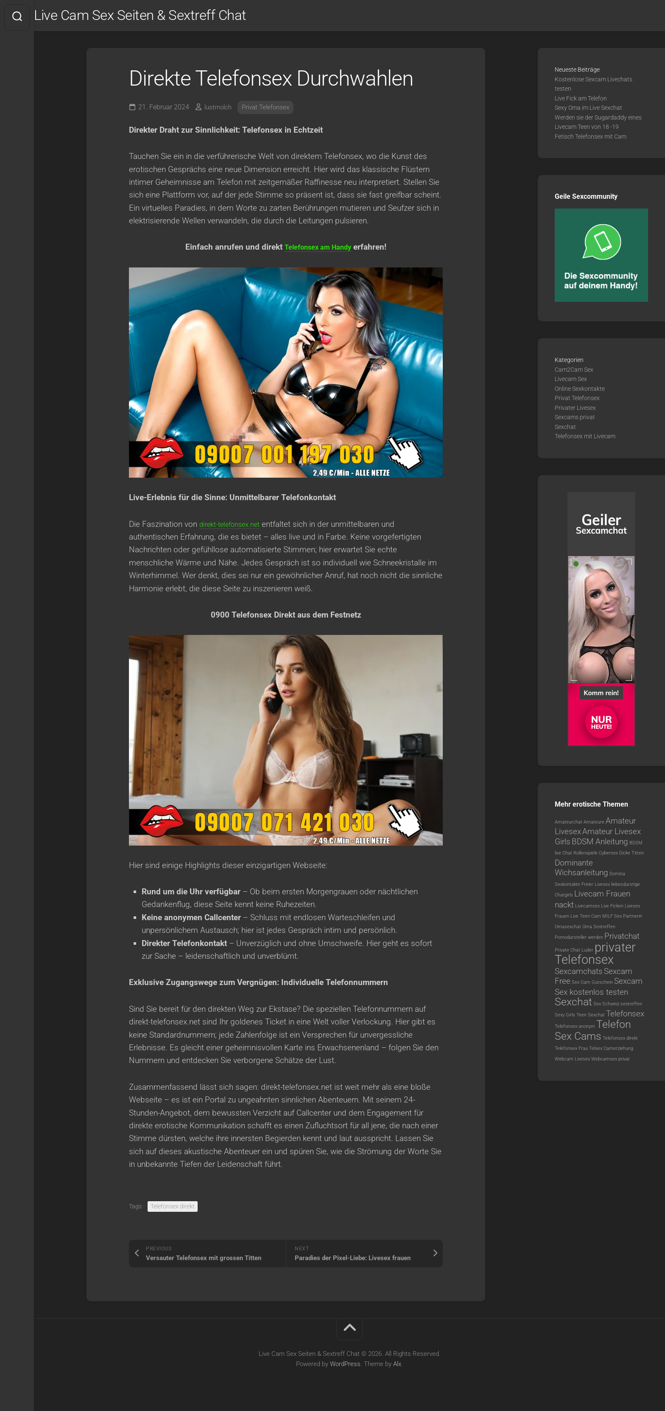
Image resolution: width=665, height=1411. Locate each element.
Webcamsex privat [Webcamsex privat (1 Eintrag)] (610, 1063)
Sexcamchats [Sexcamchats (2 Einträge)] (579, 975)
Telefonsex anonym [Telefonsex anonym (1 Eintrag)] (575, 1030)
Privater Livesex (575, 411)
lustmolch (219, 111)
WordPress (345, 1368)
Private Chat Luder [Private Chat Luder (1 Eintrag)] (574, 954)
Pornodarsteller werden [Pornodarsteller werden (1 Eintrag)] (579, 941)
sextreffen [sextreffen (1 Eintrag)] (631, 1007)
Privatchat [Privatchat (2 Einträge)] (622, 940)
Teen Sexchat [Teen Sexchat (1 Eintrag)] (590, 1018)
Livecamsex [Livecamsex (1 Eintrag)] (587, 910)
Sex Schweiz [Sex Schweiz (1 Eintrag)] (606, 1007)
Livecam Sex (571, 382)
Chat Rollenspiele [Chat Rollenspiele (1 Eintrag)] (580, 857)
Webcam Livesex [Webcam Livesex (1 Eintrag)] (572, 1063)
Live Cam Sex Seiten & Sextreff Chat (168, 17)
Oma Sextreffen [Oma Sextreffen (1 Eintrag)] (598, 930)
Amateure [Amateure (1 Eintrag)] (594, 826)
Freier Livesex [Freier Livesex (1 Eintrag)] (595, 888)
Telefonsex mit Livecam (585, 440)
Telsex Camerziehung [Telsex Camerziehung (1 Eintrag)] (611, 1052)
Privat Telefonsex (270, 111)
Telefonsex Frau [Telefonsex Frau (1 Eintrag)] (571, 1052)
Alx (397, 1368)
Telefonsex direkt (173, 1210)
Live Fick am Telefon (581, 102)
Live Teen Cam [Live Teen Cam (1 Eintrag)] (585, 920)
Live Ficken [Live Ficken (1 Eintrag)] (612, 910)
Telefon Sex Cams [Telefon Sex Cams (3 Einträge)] (593, 1034)
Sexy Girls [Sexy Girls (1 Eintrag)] (565, 1018)
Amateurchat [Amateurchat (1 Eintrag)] (568, 826)
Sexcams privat (575, 420)
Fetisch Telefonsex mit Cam (590, 140)
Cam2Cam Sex (574, 373)
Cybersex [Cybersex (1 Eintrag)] (608, 857)
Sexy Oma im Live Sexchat (588, 111)
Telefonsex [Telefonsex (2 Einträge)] (625, 1017)
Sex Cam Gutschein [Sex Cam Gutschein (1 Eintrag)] (592, 986)
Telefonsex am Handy (318, 251)
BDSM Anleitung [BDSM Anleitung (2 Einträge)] (600, 845)
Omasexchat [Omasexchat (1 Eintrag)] (568, 930)
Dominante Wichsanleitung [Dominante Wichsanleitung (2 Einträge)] (581, 872)
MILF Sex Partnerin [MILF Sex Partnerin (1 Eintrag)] (622, 920)
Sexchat (565, 430)
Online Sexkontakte (580, 392)
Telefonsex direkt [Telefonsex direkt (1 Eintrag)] (620, 1042)
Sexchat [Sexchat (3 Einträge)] (573, 1005)
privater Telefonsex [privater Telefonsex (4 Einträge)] (595, 957)
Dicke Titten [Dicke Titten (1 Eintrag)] (631, 857)
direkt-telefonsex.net (235, 527)
